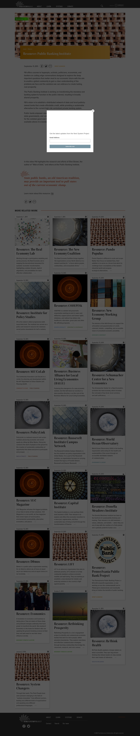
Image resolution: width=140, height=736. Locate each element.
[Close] (92, 110)
